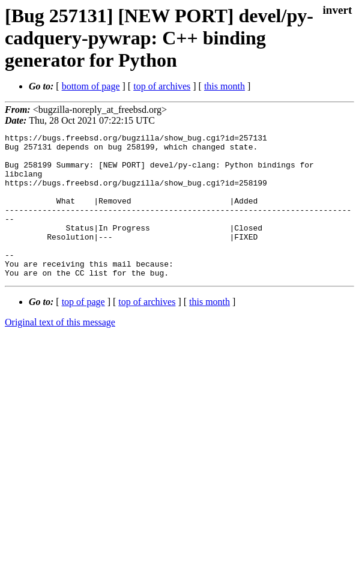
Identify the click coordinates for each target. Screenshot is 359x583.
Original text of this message (60, 351)
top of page (83, 330)
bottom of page (91, 86)
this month (224, 86)
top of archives (161, 86)
